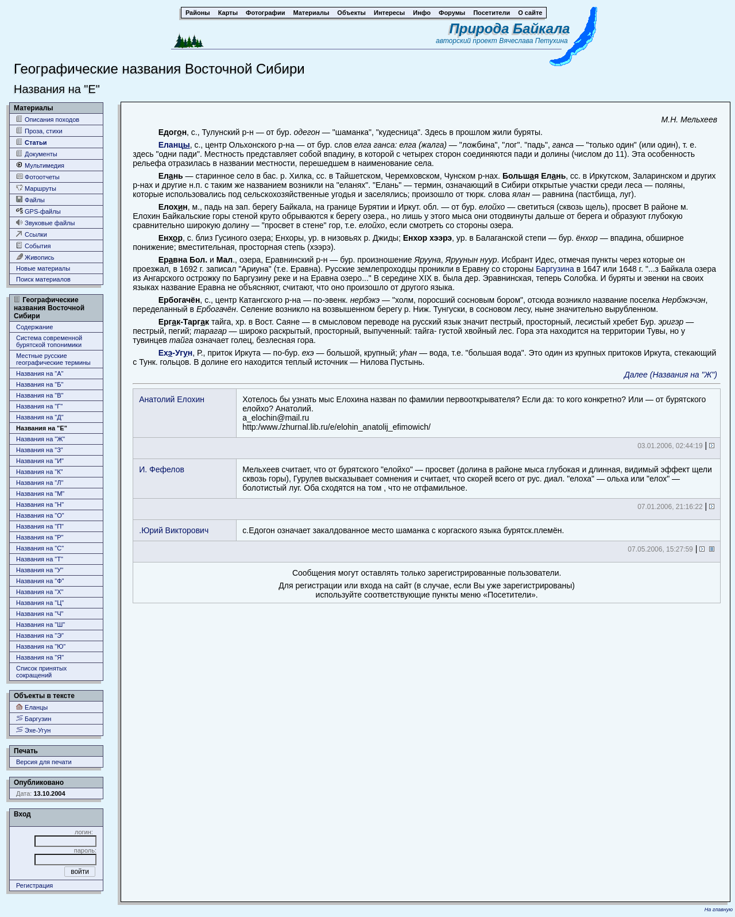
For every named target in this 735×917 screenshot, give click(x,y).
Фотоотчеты (38, 176)
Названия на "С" (40, 548)
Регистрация (34, 885)
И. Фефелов (161, 469)
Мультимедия (40, 165)
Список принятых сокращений (41, 672)
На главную (719, 909)
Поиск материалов (43, 279)
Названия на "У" (39, 570)
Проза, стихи (39, 130)
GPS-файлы (38, 211)
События (33, 245)
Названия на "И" (40, 460)
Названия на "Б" (39, 384)
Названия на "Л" (39, 482)
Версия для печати (44, 761)
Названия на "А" (39, 373)
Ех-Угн (175, 352)
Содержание (34, 326)
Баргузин (33, 718)
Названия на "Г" (39, 406)
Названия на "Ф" (40, 580)
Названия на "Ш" (40, 624)
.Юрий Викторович (173, 530)
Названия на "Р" (39, 537)
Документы (36, 153)
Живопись (35, 257)
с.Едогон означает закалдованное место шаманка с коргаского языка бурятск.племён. (403, 530)
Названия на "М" (40, 493)
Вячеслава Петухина (533, 41)
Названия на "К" (39, 471)
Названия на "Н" (40, 504)
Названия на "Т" (39, 559)
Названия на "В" (39, 395)
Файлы (30, 199)
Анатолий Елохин (171, 399)
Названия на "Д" (40, 417)
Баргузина (555, 268)
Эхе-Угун (33, 730)
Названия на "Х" (39, 591)
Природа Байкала (510, 28)
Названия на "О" (40, 515)
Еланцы (32, 707)
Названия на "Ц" (40, 602)
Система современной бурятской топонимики (49, 341)
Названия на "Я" (40, 657)
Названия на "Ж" (40, 439)
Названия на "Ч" (39, 613)
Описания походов (47, 119)
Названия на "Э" (40, 635)
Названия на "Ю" (40, 646)
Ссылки (31, 234)
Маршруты (36, 188)
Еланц (174, 144)
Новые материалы (43, 268)
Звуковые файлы (45, 222)
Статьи (31, 142)
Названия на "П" (40, 526)
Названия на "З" (39, 449)
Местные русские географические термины (53, 359)
